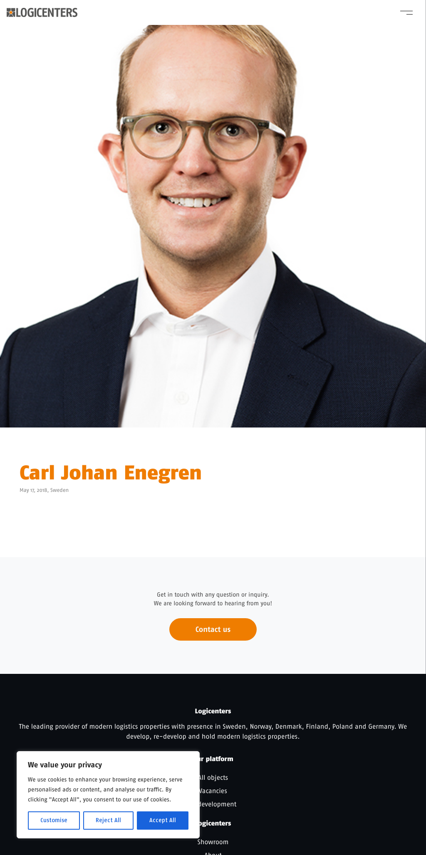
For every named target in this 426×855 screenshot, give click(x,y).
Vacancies (213, 791)
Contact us (213, 634)
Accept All (162, 820)
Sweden (59, 490)
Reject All (108, 820)
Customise (53, 820)
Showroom (213, 842)
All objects (213, 777)
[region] (108, 794)
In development (213, 804)
